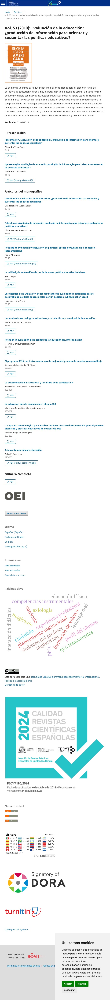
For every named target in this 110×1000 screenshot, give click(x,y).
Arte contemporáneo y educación (23, 450)
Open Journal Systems (16, 929)
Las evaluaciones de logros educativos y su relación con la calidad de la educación (50, 318)
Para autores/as (12, 570)
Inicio (7, 12)
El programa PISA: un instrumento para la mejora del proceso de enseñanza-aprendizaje (53, 361)
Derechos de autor (15, 684)
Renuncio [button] (81, 984)
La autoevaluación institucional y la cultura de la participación (39, 382)
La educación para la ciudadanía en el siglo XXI (30, 403)
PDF (11, 155)
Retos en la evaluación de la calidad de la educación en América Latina (43, 339)
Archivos (18, 12)
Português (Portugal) (16, 546)
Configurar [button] (69, 990)
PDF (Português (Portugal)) (22, 263)
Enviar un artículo (16, 513)
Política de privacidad (54, 965)
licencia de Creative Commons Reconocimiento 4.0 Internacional (65, 676)
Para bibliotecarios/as (15, 575)
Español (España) (14, 532)
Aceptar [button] (68, 984)
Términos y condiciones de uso (23, 965)
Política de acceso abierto (18, 680)
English (9, 541)
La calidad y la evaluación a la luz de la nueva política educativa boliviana (45, 272)
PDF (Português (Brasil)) (21, 180)
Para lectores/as (12, 565)
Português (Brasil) (14, 536)
